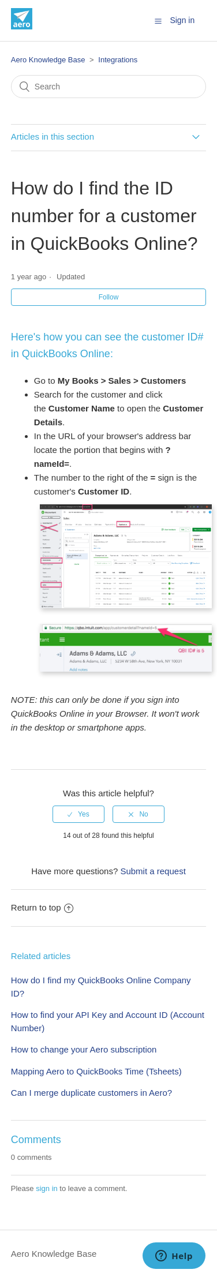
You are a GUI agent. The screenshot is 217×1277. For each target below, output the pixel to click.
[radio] (78, 814)
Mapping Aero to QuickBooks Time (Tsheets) (96, 1071)
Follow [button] (109, 297)
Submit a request (152, 871)
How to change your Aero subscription (84, 1049)
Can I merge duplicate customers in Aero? (91, 1093)
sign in (47, 1188)
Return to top (42, 907)
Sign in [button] (182, 20)
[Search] (108, 86)
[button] (158, 21)
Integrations (117, 59)
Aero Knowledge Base (48, 59)
